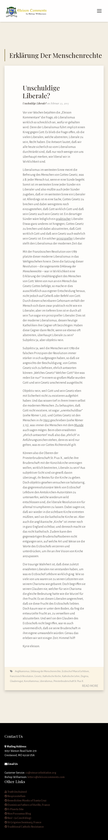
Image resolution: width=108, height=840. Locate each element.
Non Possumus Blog (18, 813)
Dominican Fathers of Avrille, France (27, 804)
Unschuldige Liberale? (41, 91)
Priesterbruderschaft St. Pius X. (69, 681)
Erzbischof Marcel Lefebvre (75, 671)
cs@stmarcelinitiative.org (40, 772)
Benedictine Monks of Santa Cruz (25, 800)
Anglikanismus (22, 671)
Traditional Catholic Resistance (24, 826)
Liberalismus (46, 681)
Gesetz (38, 676)
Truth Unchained (16, 791)
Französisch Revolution (21, 676)
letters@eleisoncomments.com (46, 777)
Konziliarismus (31, 681)
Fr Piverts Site (14, 809)
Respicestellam (15, 796)
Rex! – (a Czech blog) (18, 818)
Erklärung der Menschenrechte (46, 671)
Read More (90, 686)
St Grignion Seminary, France (23, 822)
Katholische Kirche (52, 676)
